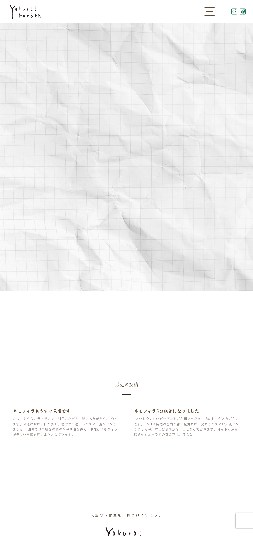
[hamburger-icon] (209, 11)
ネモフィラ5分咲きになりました (166, 411)
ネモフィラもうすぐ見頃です (41, 411)
